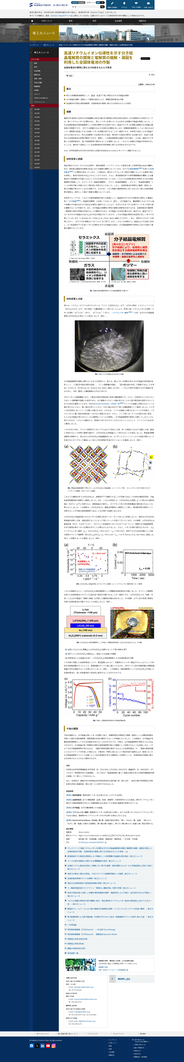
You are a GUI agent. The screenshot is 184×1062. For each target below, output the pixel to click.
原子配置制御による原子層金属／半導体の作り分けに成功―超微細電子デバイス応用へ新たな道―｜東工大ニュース (110, 918)
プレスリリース (118, 1034)
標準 (98, 2)
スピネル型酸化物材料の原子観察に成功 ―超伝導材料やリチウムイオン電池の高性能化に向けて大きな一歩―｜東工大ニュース (110, 902)
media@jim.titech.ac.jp (82, 1012)
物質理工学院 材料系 (76, 943)
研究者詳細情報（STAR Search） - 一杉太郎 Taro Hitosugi (91, 929)
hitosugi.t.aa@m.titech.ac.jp (84, 987)
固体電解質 (136, 168)
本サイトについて (43, 1034)
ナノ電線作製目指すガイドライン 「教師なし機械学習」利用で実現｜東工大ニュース (102, 888)
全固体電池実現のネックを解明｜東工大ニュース (87, 878)
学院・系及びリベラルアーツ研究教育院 (112, 970)
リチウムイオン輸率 (122, 312)
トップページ (34, 45)
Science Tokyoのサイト (60, 15)
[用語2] (69, 799)
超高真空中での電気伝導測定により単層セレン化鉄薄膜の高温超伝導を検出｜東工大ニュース (105, 856)
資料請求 (143, 1034)
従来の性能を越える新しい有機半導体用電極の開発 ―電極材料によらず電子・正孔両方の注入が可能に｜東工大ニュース (110, 894)
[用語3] (69, 807)
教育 (110, 1046)
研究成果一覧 (73, 953)
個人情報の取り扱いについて (68, 1034)
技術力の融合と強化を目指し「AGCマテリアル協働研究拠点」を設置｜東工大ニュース (102, 873)
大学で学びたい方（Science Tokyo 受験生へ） (142, 1040)
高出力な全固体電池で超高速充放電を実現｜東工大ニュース (92, 883)
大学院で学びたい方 (139, 1045)
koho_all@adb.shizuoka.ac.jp (84, 1021)
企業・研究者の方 (139, 1048)
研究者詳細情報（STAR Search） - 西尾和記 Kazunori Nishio (92, 934)
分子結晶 (75, 201)
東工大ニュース (49, 45)
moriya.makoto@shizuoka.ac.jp (85, 999)
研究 (70, 75)
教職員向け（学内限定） (141, 1057)
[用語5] (69, 820)
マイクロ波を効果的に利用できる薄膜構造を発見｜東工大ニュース (94, 861)
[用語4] (69, 812)
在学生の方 (137, 1054)
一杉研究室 (72, 924)
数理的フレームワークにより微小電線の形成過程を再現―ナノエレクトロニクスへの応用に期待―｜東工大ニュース (110, 910)
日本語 (74, 2)
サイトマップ (93, 1034)
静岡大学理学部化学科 (76, 948)
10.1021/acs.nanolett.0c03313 (91, 842)
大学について (113, 1043)
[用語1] (69, 795)
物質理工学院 (103, 967)
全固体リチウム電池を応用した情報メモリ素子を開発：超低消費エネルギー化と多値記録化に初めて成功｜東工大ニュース (110, 867)
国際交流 (111, 1055)
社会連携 (111, 1052)
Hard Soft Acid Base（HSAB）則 (108, 403)
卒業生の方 (137, 1051)
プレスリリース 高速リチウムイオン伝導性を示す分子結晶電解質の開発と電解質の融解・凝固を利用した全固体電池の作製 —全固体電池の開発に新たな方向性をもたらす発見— (110, 850)
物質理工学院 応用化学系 (78, 939)
